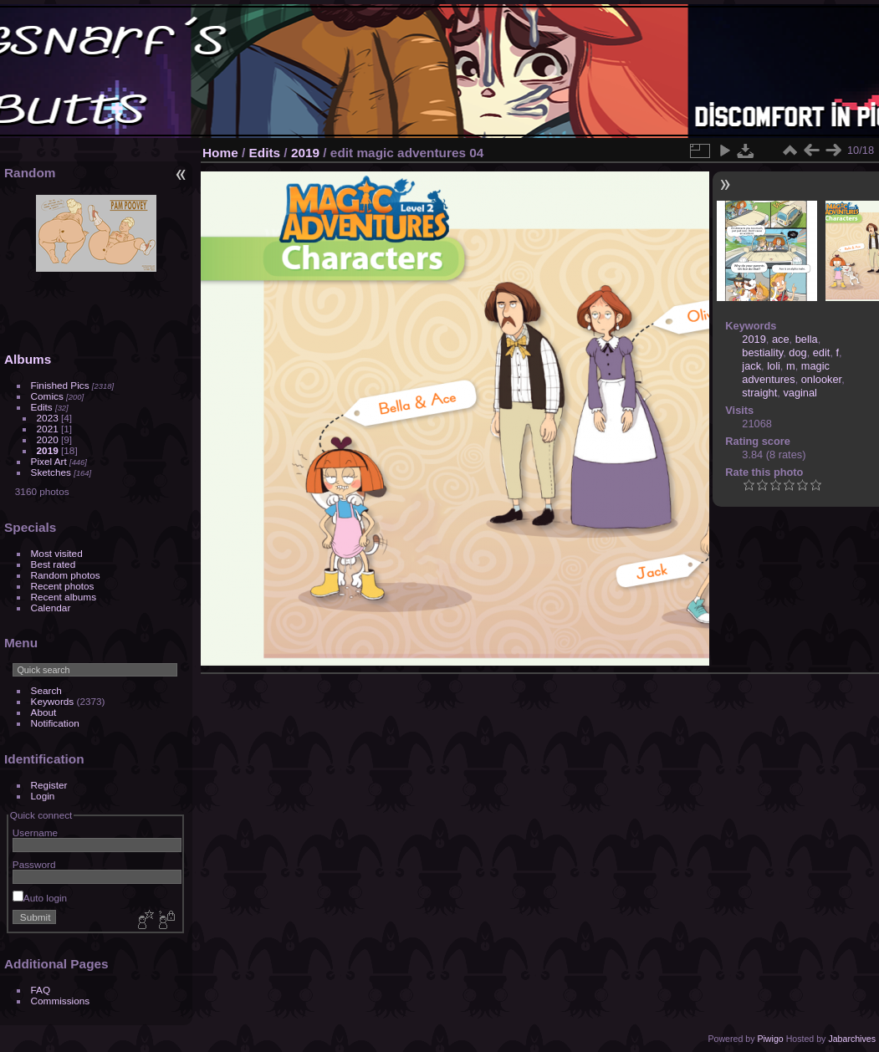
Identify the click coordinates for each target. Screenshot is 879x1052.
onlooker (821, 379)
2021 (48, 428)
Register (49, 784)
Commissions (60, 1000)
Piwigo (770, 1039)
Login (43, 795)
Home (220, 153)
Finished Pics (60, 385)
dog (797, 352)
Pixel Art (49, 461)
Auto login (40, 897)
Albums (27, 359)
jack (751, 366)
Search (46, 690)
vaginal (800, 392)
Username (35, 832)
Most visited (57, 553)
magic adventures (786, 373)
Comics (47, 396)
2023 (48, 417)
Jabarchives (852, 1039)
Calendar (51, 607)
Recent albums (63, 596)
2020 (48, 439)
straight (759, 392)
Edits (42, 406)
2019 (48, 450)
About (44, 712)
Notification (55, 723)
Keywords (52, 701)
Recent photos (63, 585)
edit (821, 352)
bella (806, 339)
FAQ (41, 989)
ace (781, 339)
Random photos (65, 574)
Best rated (53, 564)
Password (34, 864)
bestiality (762, 352)
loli (773, 366)
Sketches (51, 472)
